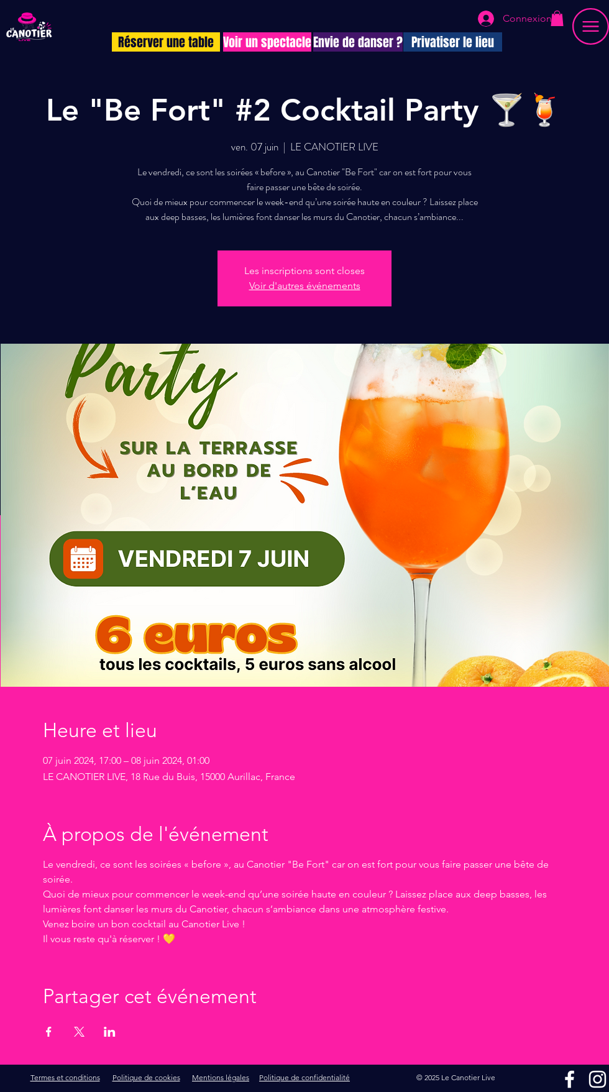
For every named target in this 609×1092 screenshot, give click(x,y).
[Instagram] (597, 1079)
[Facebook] (569, 1079)
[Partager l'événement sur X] (79, 1032)
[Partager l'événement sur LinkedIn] (110, 1032)
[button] (557, 18)
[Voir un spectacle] (267, 42)
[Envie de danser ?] (358, 42)
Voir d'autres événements (304, 285)
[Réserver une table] (166, 42)
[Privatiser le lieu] (452, 42)
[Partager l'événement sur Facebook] (49, 1032)
